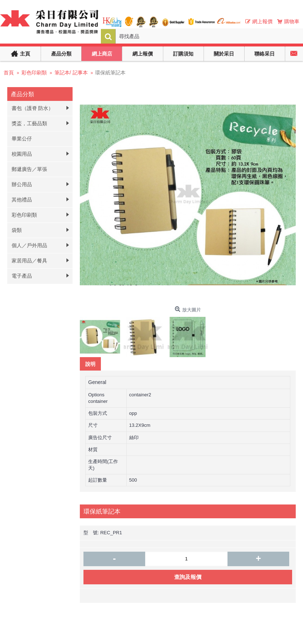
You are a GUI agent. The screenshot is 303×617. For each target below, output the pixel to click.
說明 (90, 363)
